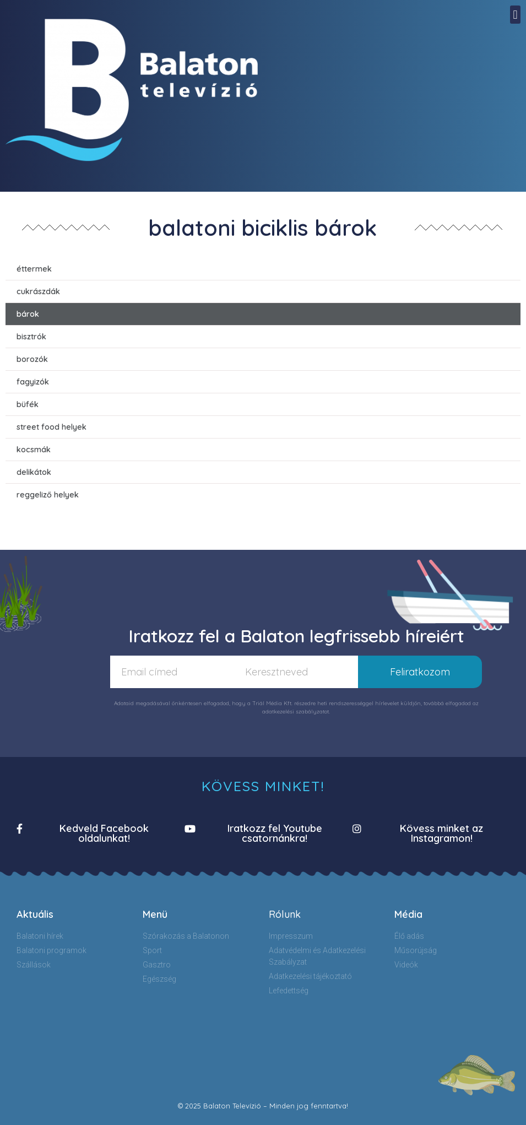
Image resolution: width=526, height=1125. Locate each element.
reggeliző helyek (48, 495)
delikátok (34, 472)
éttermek (34, 269)
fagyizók (33, 382)
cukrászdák (38, 291)
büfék (28, 404)
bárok (28, 314)
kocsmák (34, 450)
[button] (515, 15)
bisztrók (31, 337)
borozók (32, 359)
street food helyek (51, 427)
